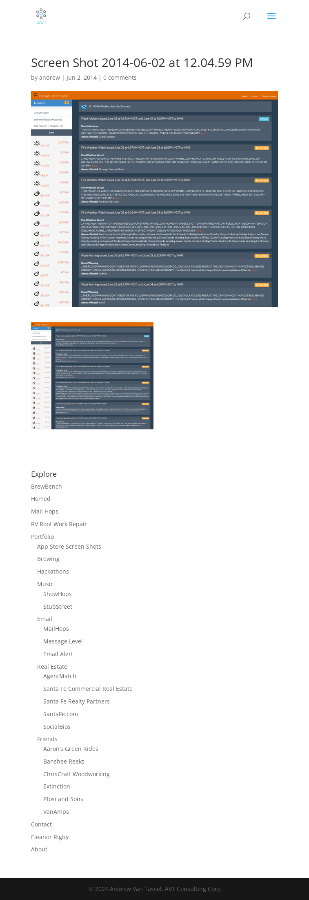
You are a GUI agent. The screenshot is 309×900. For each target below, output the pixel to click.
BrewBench (46, 486)
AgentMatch (59, 676)
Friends (47, 739)
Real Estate (52, 666)
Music (45, 584)
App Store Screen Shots (69, 546)
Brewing (48, 559)
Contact (41, 824)
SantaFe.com (60, 714)
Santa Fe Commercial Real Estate (88, 688)
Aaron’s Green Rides (70, 749)
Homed (41, 498)
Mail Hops (44, 511)
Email (44, 619)
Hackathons (53, 571)
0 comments (120, 77)
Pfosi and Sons (63, 799)
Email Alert (58, 654)
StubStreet (57, 606)
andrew (49, 77)
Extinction (56, 786)
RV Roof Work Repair (59, 524)
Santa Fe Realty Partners (76, 701)
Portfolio (42, 536)
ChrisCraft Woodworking (76, 774)
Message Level (63, 641)
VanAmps (56, 811)
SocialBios (57, 726)
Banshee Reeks (63, 761)
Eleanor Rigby (50, 837)
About (39, 849)
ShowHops (57, 594)
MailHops (56, 628)
